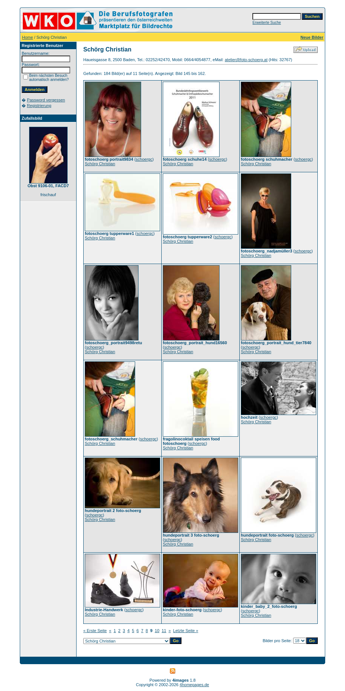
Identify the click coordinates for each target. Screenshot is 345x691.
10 (157, 630)
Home (27, 37)
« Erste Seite (95, 630)
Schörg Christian (100, 163)
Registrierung (39, 105)
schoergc (144, 159)
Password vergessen (46, 100)
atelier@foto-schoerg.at (246, 59)
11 (164, 630)
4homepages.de (194, 684)
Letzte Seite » (185, 630)
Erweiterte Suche (266, 23)
